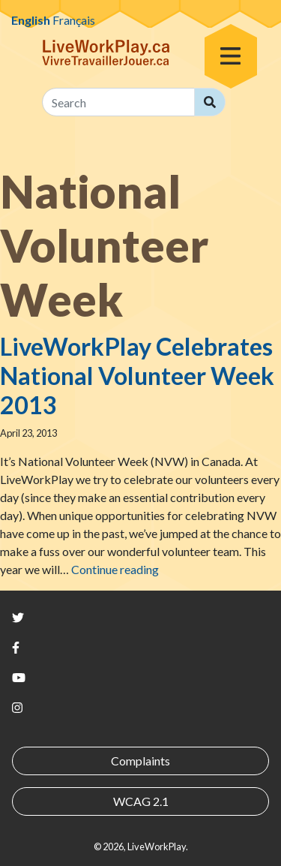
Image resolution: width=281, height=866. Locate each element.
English (30, 20)
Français (73, 20)
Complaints (140, 760)
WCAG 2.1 (141, 801)
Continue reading (115, 569)
